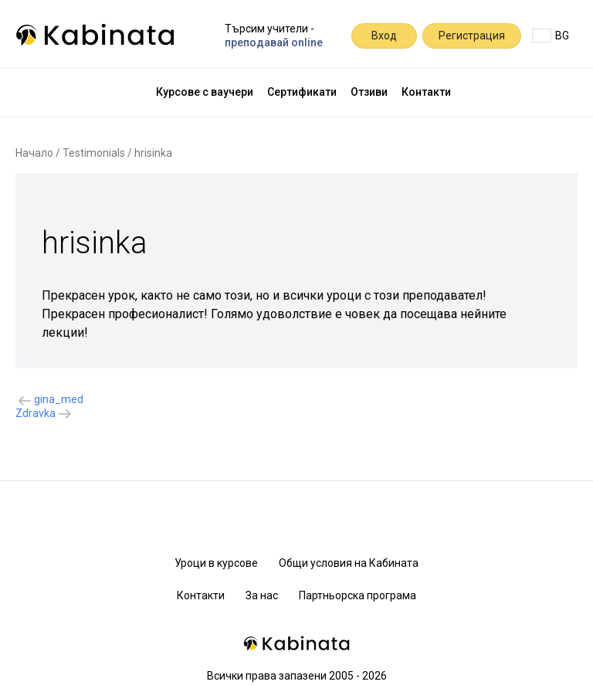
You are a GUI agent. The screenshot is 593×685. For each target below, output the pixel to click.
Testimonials (94, 153)
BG (550, 35)
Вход (384, 35)
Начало (34, 153)
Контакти (426, 92)
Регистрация (472, 35)
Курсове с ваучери (204, 92)
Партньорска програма (357, 595)
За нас (262, 595)
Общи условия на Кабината (348, 563)
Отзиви (369, 92)
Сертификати (302, 92)
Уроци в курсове (216, 563)
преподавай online (274, 42)
